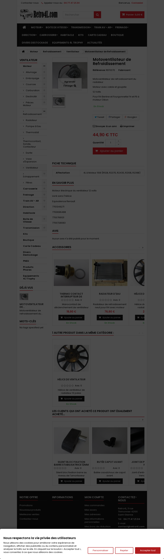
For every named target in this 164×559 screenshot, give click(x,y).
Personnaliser (100, 550)
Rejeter (124, 550)
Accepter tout (148, 550)
